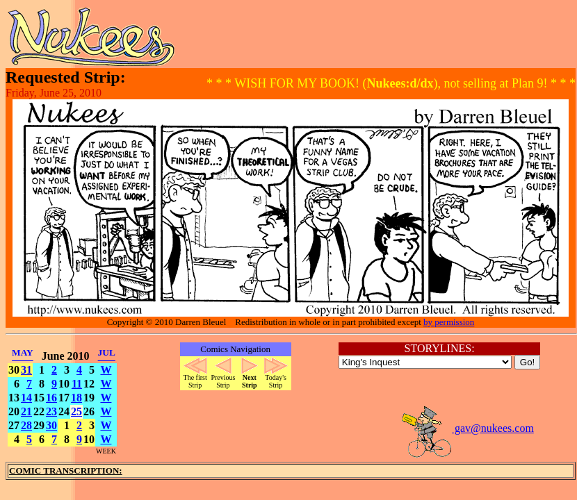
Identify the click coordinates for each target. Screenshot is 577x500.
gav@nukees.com (467, 428)
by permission (448, 322)
